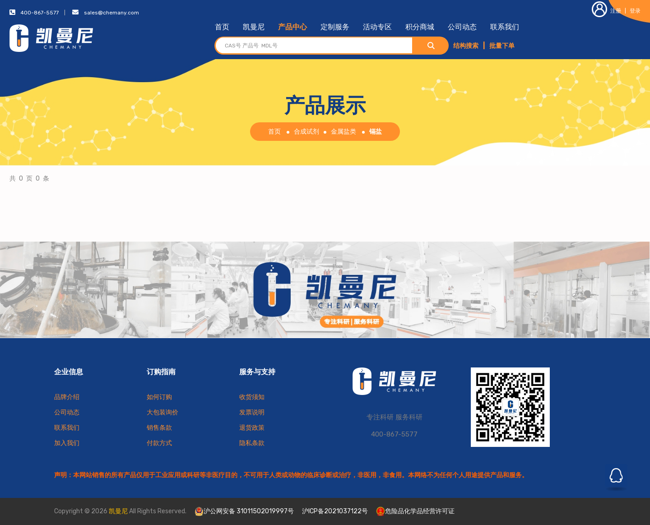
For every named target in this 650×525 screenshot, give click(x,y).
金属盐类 (343, 131)
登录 (635, 11)
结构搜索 (465, 46)
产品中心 (292, 27)
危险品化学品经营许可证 (415, 511)
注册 (606, 11)
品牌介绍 (66, 397)
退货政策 (252, 428)
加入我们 (66, 443)
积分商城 (419, 27)
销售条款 (159, 428)
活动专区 (377, 27)
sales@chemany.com (111, 12)
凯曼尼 (254, 27)
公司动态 (462, 27)
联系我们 (504, 27)
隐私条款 (252, 443)
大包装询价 (162, 412)
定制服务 (334, 27)
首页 (222, 27)
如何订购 (159, 397)
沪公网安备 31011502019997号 (244, 511)
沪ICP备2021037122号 (335, 511)
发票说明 (252, 412)
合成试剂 (306, 131)
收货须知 (252, 397)
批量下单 (502, 46)
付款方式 (159, 443)
